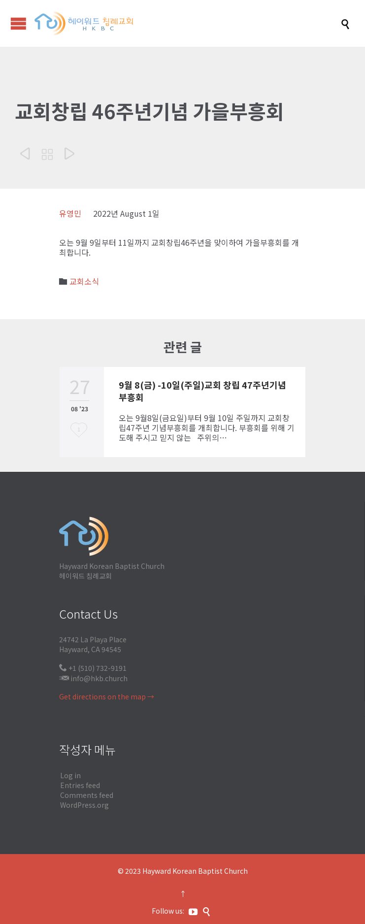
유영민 (70, 213)
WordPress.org (84, 805)
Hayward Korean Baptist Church (195, 871)
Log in (70, 775)
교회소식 (84, 281)
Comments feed (86, 795)
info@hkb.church (99, 678)
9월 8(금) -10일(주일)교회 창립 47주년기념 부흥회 (202, 390)
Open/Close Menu (18, 23)
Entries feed (80, 785)
